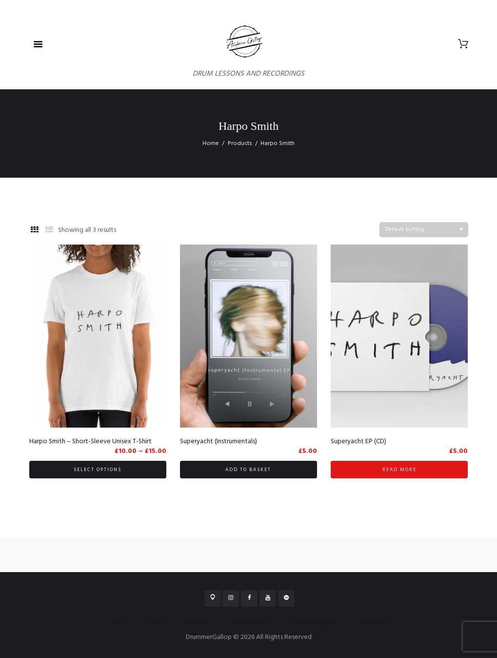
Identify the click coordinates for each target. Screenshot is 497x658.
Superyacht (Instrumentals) (218, 441)
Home (210, 143)
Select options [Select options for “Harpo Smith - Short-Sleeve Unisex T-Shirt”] (97, 469)
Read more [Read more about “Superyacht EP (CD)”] (399, 469)
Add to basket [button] (248, 469)
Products (240, 143)
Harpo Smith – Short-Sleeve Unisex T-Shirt (90, 441)
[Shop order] (423, 229)
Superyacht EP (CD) (358, 441)
